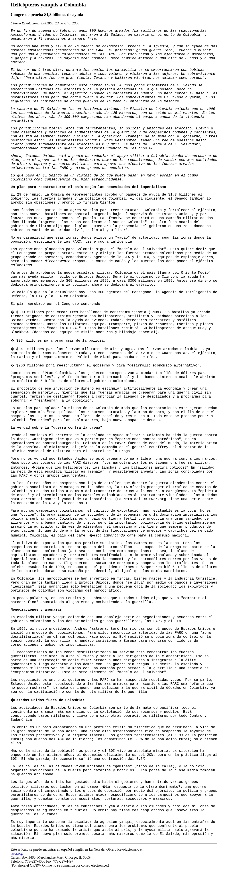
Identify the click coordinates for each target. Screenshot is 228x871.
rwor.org (17, 853)
